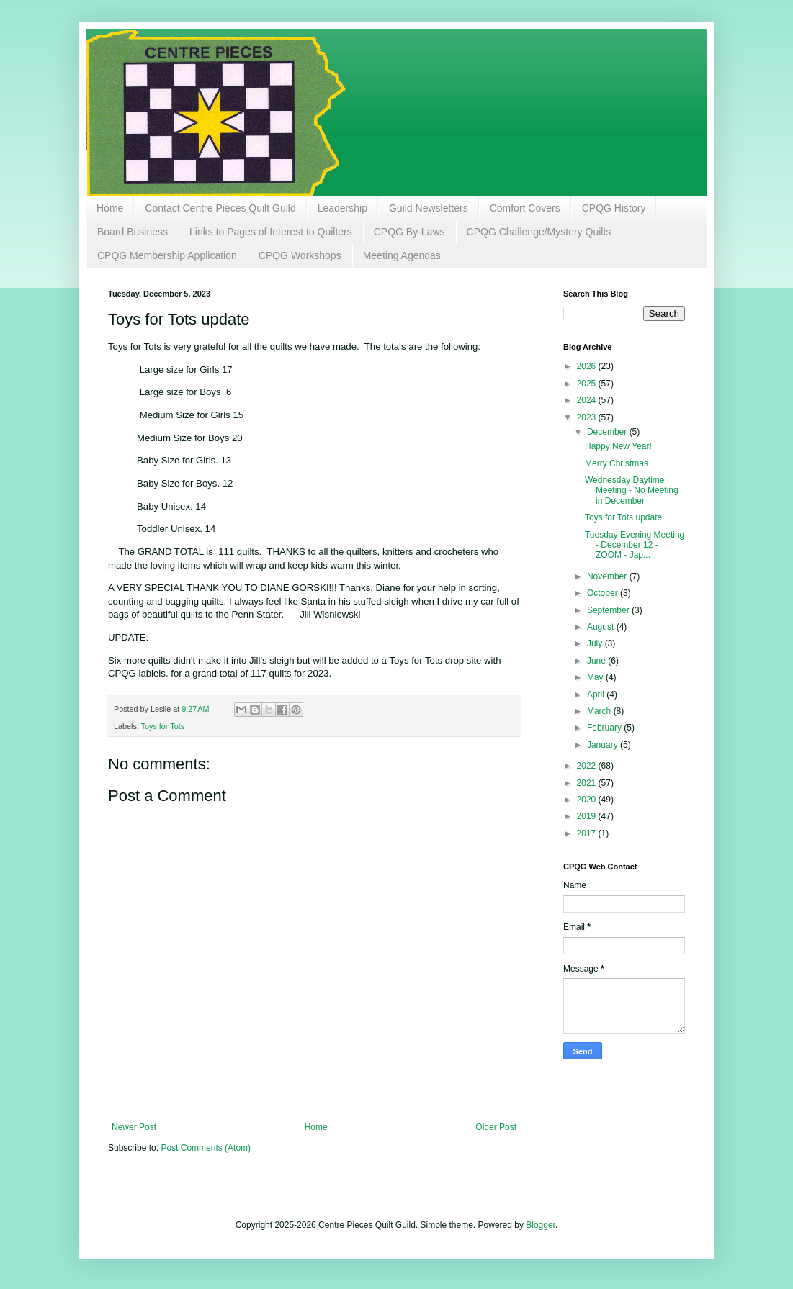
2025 (588, 384)
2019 (588, 816)
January (603, 745)
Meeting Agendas (402, 255)
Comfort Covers (525, 208)
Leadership (342, 208)
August (602, 627)
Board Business (132, 232)
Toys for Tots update (623, 517)
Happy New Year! (618, 446)
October (603, 593)
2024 (588, 400)
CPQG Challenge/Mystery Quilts (539, 232)
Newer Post (134, 1127)
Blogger (540, 1225)
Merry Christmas (616, 463)
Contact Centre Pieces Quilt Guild (220, 208)
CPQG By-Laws (409, 232)
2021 (588, 783)
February (605, 728)
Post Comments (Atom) (206, 1148)
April (596, 694)
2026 (588, 366)
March (600, 711)
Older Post (495, 1127)
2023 (588, 417)
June (597, 661)
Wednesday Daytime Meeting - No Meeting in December (631, 490)
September (609, 610)
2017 (588, 833)
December (608, 432)
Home (110, 208)
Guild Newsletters (428, 208)
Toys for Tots (162, 726)
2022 (588, 766)
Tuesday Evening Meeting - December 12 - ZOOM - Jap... (634, 545)
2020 (588, 800)
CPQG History (614, 208)
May (596, 677)
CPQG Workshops (300, 255)
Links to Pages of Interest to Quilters (270, 232)
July (596, 643)
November (608, 576)
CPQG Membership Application (167, 255)
